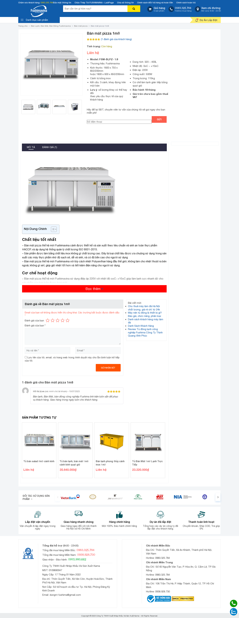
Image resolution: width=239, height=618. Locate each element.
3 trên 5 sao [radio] (58, 320)
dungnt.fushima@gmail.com (65, 594)
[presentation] (57, 497)
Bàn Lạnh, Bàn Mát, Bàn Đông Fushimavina (51, 26)
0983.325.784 (46, 2)
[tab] (31, 147)
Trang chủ (23, 26)
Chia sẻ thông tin (125, 2)
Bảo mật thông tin (62, 2)
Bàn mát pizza (80, 26)
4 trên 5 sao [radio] (63, 320)
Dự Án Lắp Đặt (206, 20)
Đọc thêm (92, 289)
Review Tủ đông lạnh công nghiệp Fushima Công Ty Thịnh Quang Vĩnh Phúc (145, 332)
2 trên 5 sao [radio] (53, 320)
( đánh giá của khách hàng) (116, 39)
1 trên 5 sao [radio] (48, 320)
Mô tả (31, 147)
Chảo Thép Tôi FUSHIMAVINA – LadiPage (94, 2)
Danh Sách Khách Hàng (141, 325)
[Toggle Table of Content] (52, 229)
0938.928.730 (162, 591)
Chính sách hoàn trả (186, 2)
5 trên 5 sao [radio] (68, 320)
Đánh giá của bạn (34, 320)
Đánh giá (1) (49, 147)
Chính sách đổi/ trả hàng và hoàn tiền (155, 2)
